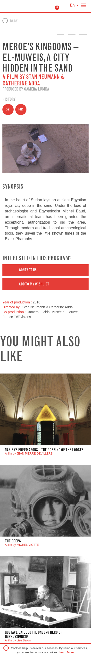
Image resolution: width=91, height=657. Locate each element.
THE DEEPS (13, 541)
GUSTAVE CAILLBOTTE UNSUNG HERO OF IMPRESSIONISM (33, 634)
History (9, 99)
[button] (45, 270)
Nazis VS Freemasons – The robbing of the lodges (44, 449)
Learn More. (66, 652)
